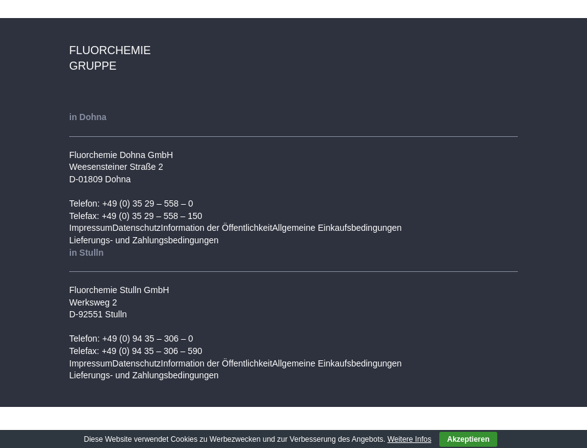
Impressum (90, 228)
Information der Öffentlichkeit (216, 228)
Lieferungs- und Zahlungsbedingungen (144, 240)
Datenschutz (136, 228)
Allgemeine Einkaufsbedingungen (337, 228)
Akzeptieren (468, 439)
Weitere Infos (409, 439)
